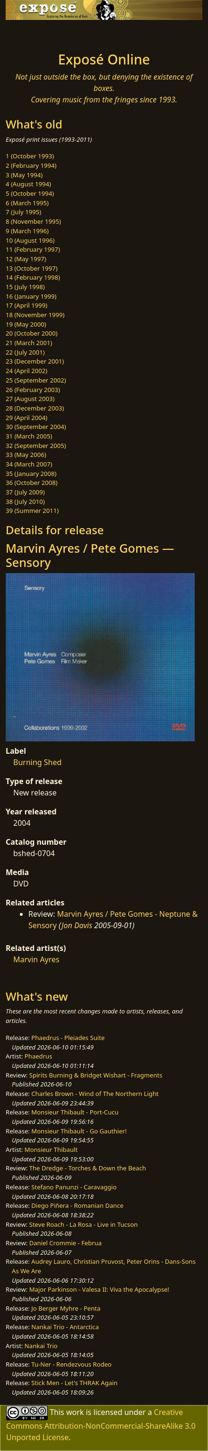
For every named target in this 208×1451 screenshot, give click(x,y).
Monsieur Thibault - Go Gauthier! (79, 1131)
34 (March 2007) (29, 464)
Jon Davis (76, 925)
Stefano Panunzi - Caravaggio (73, 1187)
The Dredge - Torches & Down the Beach (87, 1168)
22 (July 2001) (25, 352)
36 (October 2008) (32, 482)
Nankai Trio (41, 1345)
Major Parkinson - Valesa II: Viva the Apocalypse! (99, 1289)
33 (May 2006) (26, 454)
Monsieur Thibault (51, 1149)
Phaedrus (38, 1056)
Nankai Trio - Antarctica (65, 1327)
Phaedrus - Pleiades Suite (67, 1037)
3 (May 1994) (24, 175)
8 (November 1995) (33, 221)
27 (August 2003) (30, 398)
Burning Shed (37, 762)
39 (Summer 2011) (32, 510)
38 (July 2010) (25, 501)
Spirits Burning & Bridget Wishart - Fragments (96, 1075)
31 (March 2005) (29, 436)
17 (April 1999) (26, 305)
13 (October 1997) (32, 268)
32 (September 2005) (36, 445)
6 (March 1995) (27, 203)
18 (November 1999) (35, 314)
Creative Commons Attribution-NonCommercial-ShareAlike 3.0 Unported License (101, 1424)
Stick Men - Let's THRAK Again (74, 1382)
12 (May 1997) (26, 259)
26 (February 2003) (33, 389)
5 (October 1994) (30, 193)
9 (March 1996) (27, 231)
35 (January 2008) (31, 473)
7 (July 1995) (23, 212)
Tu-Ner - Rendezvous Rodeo (71, 1364)
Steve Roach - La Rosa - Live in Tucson (83, 1224)
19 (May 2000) (26, 324)
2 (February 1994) (31, 165)
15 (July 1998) (25, 287)
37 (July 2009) (25, 492)
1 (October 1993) (30, 156)
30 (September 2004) (36, 426)
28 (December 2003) (35, 408)
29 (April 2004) (26, 417)
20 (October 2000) (32, 333)
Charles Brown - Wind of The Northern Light (94, 1093)
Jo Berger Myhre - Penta (65, 1308)
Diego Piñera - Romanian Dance (77, 1205)
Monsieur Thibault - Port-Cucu (74, 1112)
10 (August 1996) (30, 240)
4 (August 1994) (28, 184)
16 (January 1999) (31, 296)
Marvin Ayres (36, 959)
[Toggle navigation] (30, 33)
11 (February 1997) (33, 249)
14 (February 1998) (33, 277)
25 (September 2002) (36, 380)
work (75, 1411)
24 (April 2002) (26, 370)
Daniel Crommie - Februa (65, 1243)
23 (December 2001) (35, 361)
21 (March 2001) (29, 342)
